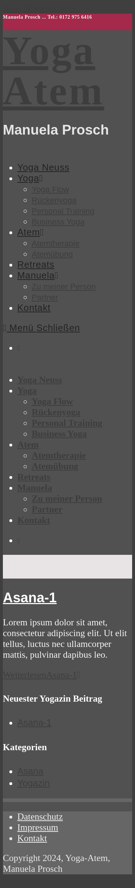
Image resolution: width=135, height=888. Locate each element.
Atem (28, 444)
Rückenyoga (56, 412)
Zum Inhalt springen (40, 8)
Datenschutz (40, 816)
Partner (47, 509)
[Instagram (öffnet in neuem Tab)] (18, 348)
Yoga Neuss (39, 380)
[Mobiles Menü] (41, 328)
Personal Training (67, 423)
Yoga (27, 390)
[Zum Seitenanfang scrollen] (4, 879)
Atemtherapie (59, 455)
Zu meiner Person (67, 498)
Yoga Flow (52, 401)
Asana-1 (30, 597)
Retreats (33, 477)
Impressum (37, 827)
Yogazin (33, 783)
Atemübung (55, 466)
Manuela (34, 487)
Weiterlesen (41, 675)
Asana (30, 771)
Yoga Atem (53, 70)
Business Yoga (59, 434)
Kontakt (33, 520)
